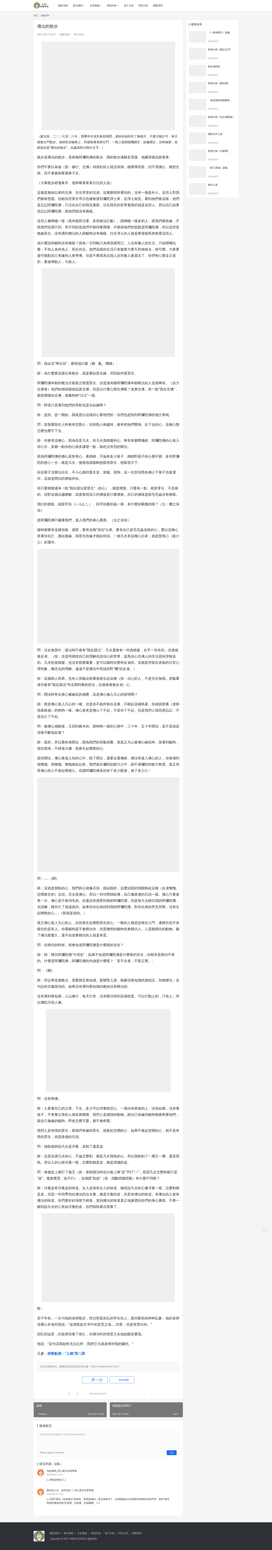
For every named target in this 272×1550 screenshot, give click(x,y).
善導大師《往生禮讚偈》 (221, 117)
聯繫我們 (158, 5)
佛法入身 (213, 184)
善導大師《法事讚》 (219, 151)
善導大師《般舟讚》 (219, 83)
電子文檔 (129, 5)
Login (49, 1452)
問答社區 (143, 5)
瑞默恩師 (65, 34)
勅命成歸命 (214, 66)
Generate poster (96, 1394)
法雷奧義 (95, 5)
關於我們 (63, 5)
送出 (172, 1452)
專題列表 (112, 5)
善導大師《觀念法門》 (220, 49)
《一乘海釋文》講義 (219, 32)
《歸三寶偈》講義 (217, 167)
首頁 (36, 15)
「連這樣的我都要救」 (220, 100)
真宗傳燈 (78, 5)
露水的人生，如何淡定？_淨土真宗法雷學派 (70, 1490)
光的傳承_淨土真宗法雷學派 (62, 1470)
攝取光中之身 (215, 134)
